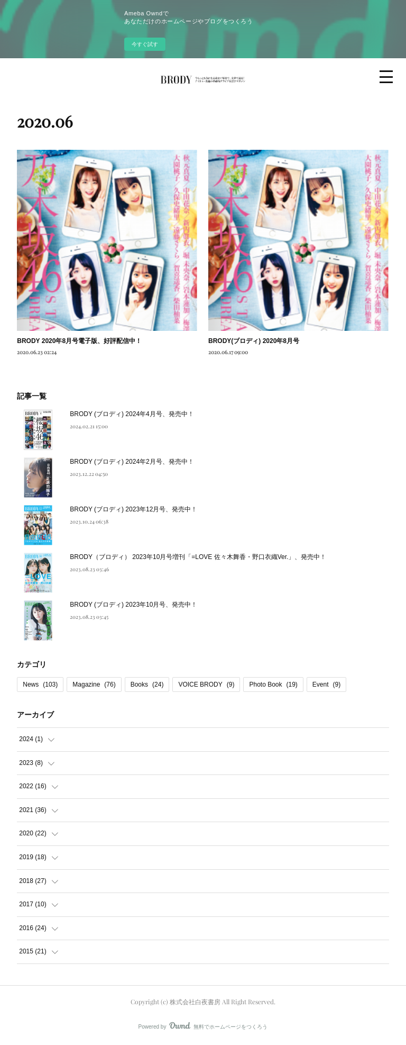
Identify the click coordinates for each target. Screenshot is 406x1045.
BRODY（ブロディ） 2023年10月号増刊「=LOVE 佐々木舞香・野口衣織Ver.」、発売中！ (198, 557)
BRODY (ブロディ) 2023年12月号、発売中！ (133, 509)
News (40, 684)
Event (326, 684)
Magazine (93, 684)
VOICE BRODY (206, 684)
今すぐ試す (145, 44)
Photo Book (273, 684)
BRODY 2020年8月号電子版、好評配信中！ (79, 341)
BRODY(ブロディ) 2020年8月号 (253, 341)
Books (147, 684)
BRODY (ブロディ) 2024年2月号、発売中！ (132, 461)
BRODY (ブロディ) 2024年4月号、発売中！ (132, 414)
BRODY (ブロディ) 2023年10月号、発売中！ (133, 604)
